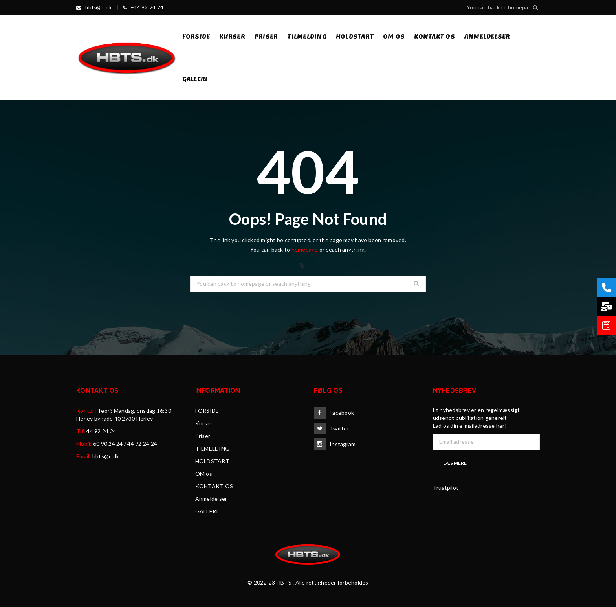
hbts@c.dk (105, 456)
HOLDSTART (212, 461)
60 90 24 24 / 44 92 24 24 (125, 443)
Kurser (204, 423)
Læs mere (455, 463)
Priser (203, 435)
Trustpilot (446, 487)
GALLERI (206, 511)
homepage (305, 249)
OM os (203, 473)
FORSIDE (207, 410)
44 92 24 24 (101, 431)
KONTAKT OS (214, 486)
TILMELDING (212, 448)
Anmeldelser (211, 498)
